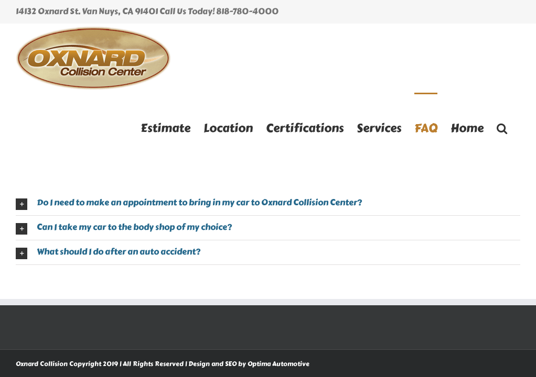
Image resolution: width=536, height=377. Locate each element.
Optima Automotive (278, 364)
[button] (502, 127)
